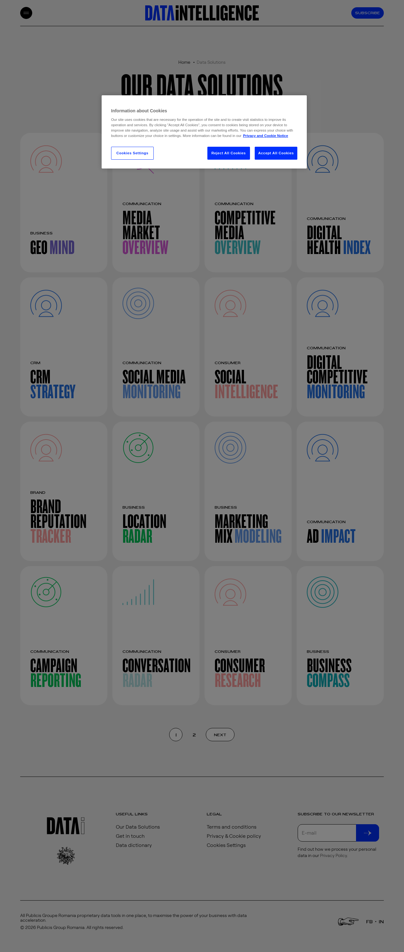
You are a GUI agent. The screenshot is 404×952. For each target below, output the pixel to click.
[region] (204, 132)
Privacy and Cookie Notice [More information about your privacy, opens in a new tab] (265, 136)
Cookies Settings (132, 153)
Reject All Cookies (228, 153)
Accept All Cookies (276, 153)
